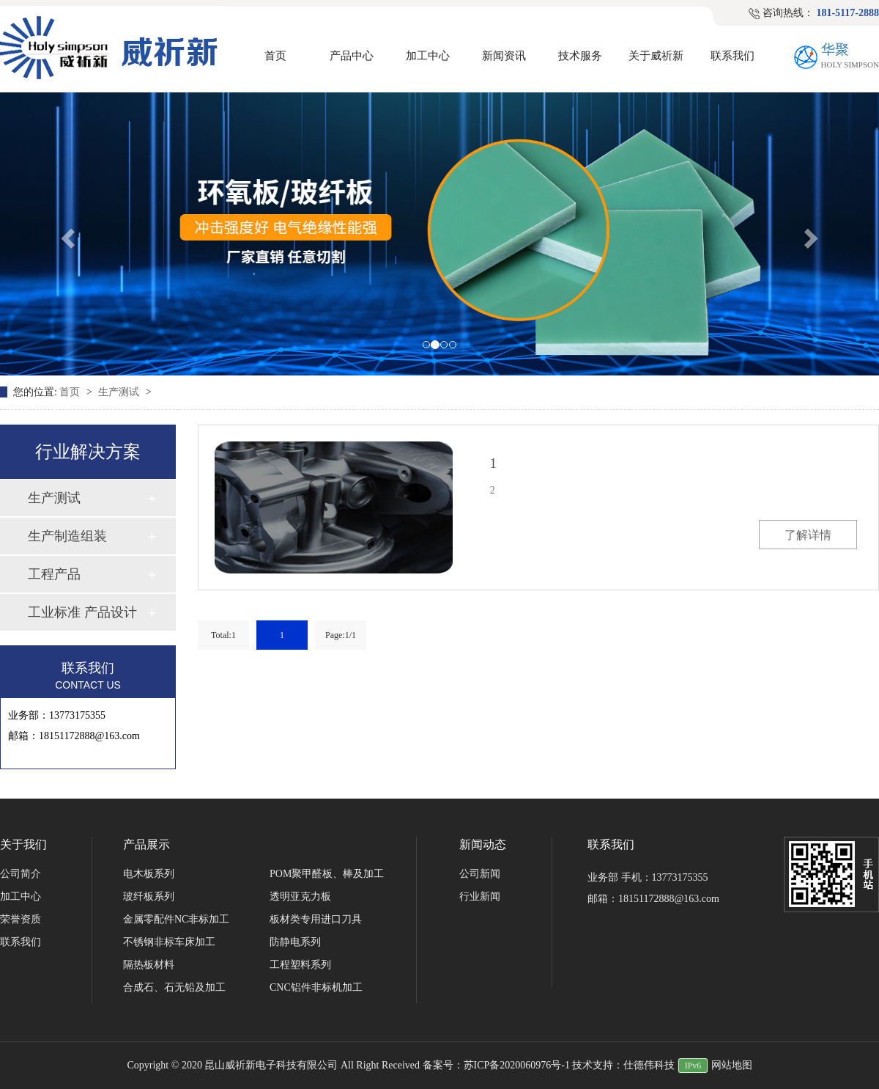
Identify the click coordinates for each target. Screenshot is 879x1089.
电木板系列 (148, 873)
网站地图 (731, 1065)
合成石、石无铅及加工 (174, 987)
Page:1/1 (340, 635)
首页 (275, 56)
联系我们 (732, 56)
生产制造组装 (67, 536)
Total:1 (223, 635)
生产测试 (120, 391)
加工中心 (428, 56)
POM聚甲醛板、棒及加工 (327, 873)
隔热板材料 (148, 964)
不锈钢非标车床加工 (169, 941)
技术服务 (580, 56)
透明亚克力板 (300, 896)
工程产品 (54, 574)
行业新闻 (479, 896)
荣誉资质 (20, 919)
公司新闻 (479, 873)
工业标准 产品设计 (82, 612)
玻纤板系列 (148, 896)
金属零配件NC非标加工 (176, 919)
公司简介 (20, 873)
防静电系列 (295, 941)
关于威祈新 (655, 56)
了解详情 (808, 535)
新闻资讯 (504, 56)
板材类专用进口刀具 (316, 919)
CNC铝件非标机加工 (316, 987)
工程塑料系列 (300, 964)
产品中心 (352, 56)
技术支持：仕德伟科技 (623, 1065)
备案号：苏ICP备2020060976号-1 (496, 1065)
